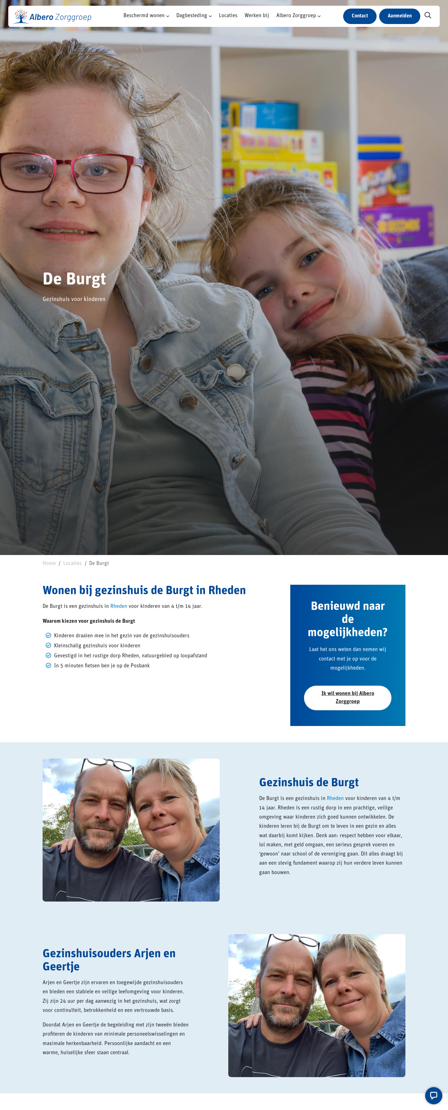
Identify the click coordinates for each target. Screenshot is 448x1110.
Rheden (118, 606)
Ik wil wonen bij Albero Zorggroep (347, 698)
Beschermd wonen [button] (144, 16)
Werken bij (257, 16)
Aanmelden (400, 16)
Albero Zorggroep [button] (296, 16)
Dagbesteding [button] (191, 16)
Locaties (228, 16)
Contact (360, 16)
